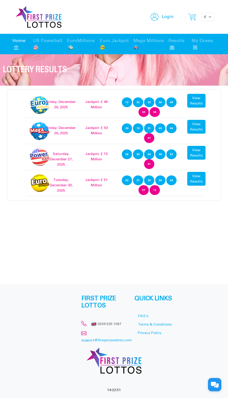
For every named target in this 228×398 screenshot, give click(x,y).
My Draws (202, 44)
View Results (196, 100)
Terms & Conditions (155, 324)
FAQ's (143, 316)
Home (18, 44)
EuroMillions (81, 44)
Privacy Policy (149, 333)
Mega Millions (148, 44)
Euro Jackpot (114, 44)
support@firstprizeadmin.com (106, 340)
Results (176, 44)
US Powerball (47, 44)
